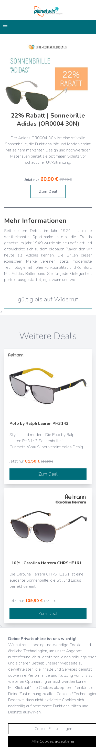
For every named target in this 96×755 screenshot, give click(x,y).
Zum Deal (48, 191)
